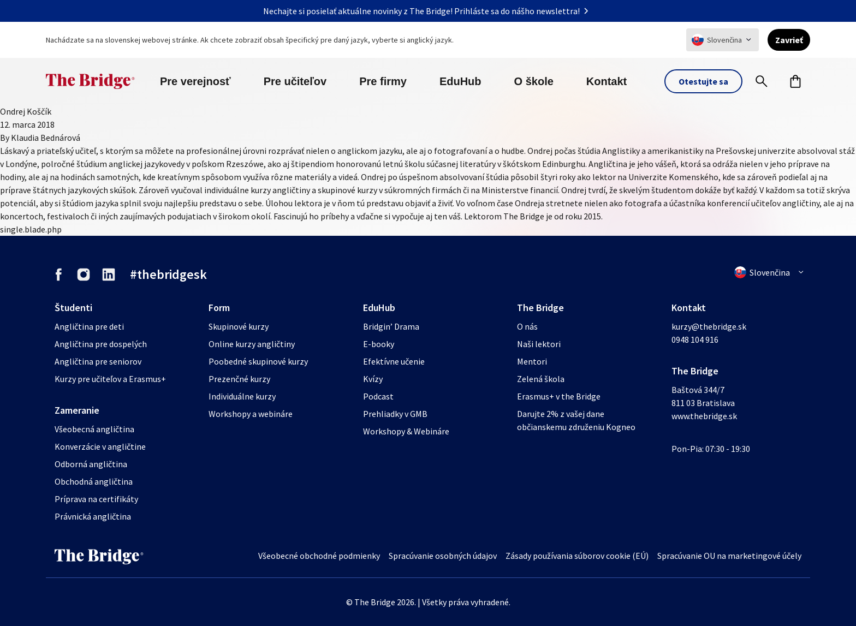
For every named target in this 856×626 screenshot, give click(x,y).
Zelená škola (540, 378)
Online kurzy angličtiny (252, 343)
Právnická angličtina (93, 516)
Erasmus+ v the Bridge (559, 396)
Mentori (532, 361)
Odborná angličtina (91, 463)
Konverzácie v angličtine (100, 446)
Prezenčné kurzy (239, 378)
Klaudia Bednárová (45, 137)
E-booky (378, 343)
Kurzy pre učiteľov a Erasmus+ (110, 378)
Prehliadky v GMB (395, 413)
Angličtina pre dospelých (101, 343)
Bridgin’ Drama (391, 326)
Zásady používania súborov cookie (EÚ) (577, 555)
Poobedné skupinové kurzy (258, 361)
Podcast (378, 396)
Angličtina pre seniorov (98, 361)
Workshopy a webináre (251, 413)
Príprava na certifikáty (96, 498)
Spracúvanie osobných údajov (443, 555)
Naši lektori (539, 343)
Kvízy (373, 378)
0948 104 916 (694, 339)
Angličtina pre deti (89, 326)
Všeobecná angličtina (94, 429)
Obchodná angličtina (94, 481)
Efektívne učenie (394, 361)
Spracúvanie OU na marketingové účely (729, 555)
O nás (527, 326)
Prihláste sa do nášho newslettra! (523, 10)
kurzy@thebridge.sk (708, 326)
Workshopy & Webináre (406, 431)
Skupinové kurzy (239, 326)
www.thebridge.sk (704, 415)
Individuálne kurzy (242, 396)
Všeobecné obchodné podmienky (319, 555)
